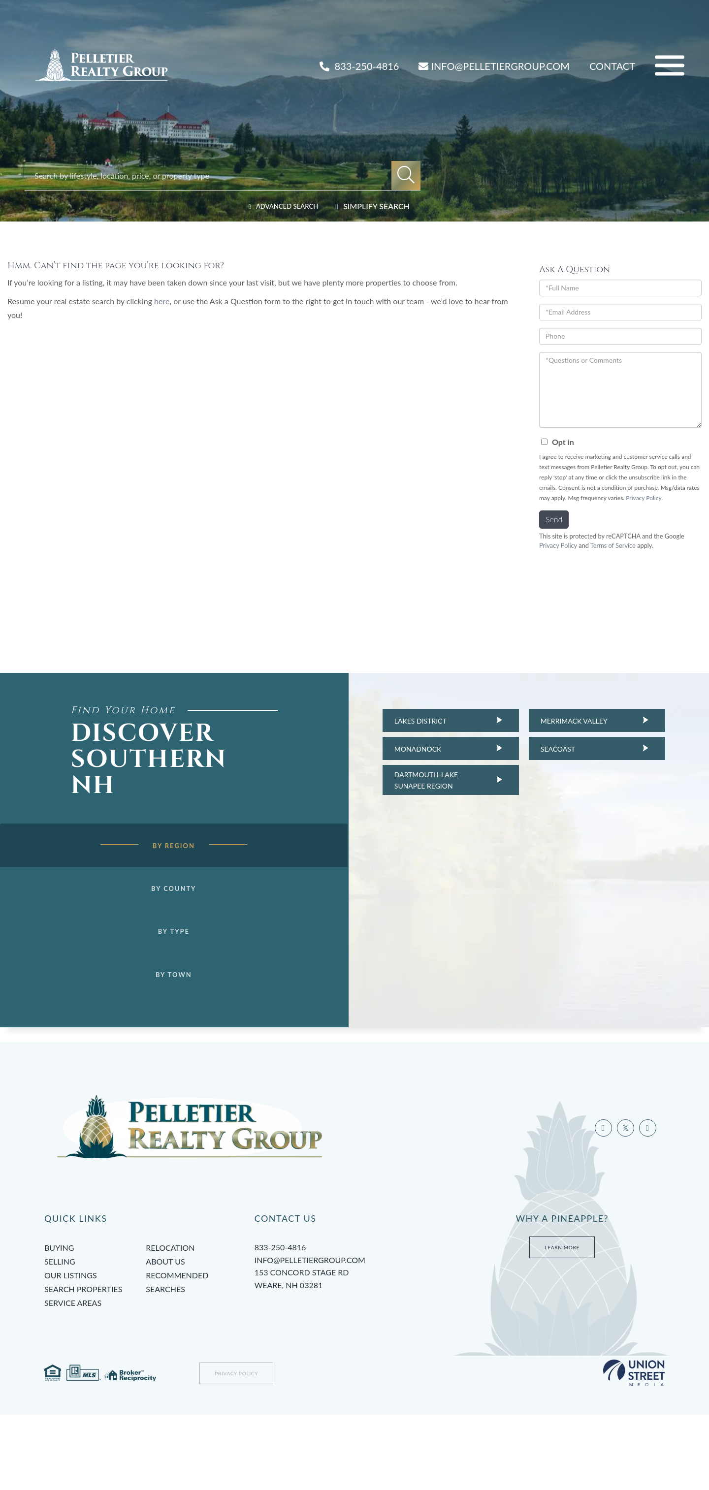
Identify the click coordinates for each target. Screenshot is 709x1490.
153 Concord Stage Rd (352, 1355)
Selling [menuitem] (59, 1336)
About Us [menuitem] (165, 1336)
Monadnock (403, 749)
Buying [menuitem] (59, 1323)
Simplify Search (376, 206)
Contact (612, 66)
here (161, 301)
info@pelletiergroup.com (310, 1335)
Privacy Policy (643, 498)
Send (554, 519)
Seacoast (543, 749)
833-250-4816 (359, 66)
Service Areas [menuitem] (72, 1378)
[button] (405, 175)
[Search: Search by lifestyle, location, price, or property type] (212, 175)
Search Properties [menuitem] (83, 1364)
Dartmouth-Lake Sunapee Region (411, 780)
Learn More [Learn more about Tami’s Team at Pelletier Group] (562, 1323)
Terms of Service (613, 545)
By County (158, 907)
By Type (159, 952)
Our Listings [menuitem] (70, 1350)
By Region (159, 863)
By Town (159, 996)
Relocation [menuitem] (170, 1323)
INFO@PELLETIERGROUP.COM (494, 66)
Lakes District (406, 721)
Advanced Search (281, 206)
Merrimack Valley (559, 721)
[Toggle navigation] (669, 66)
